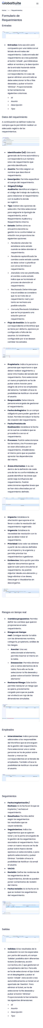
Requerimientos (16, 10)
